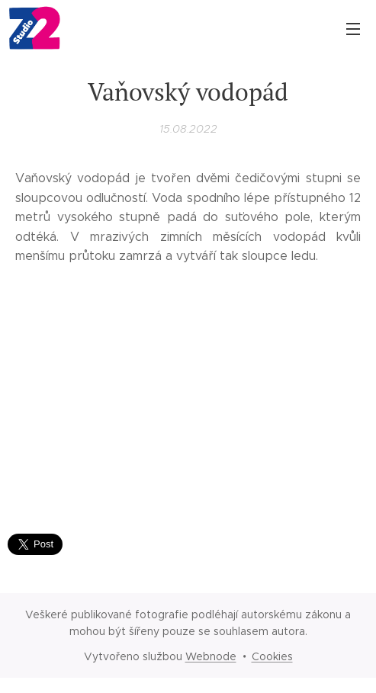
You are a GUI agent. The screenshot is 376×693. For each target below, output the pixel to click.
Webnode (210, 656)
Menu (353, 29)
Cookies (272, 656)
